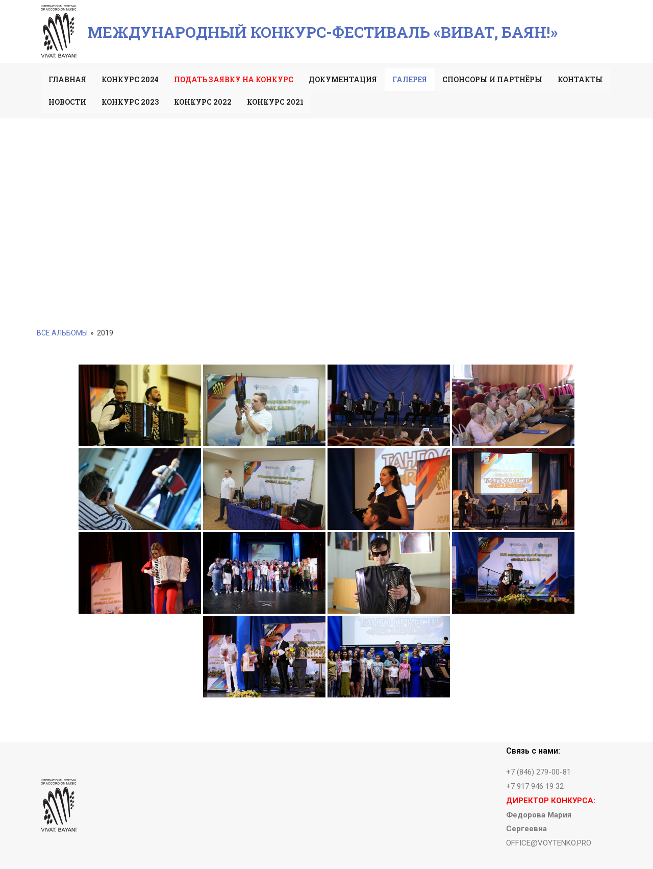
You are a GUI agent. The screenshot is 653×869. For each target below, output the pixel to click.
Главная (67, 79)
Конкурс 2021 (275, 102)
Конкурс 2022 (203, 102)
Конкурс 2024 (130, 79)
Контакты (580, 79)
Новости (67, 102)
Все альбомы (62, 333)
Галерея (409, 79)
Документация (343, 79)
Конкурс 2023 (130, 102)
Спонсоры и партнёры (492, 79)
